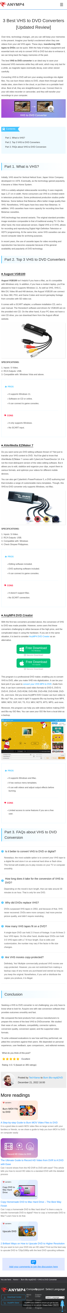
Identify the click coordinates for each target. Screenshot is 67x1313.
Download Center (12, 1297)
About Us (28, 1295)
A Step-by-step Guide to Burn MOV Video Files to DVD (29, 1122)
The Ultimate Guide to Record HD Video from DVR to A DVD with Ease (32, 1162)
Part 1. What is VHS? (15, 138)
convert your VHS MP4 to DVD (37, 684)
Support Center (38, 1295)
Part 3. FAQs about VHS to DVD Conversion (25, 147)
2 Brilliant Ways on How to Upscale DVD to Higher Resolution (33, 1243)
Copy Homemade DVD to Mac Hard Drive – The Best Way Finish (31, 1204)
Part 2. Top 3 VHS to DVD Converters (22, 142)
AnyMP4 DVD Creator (39, 636)
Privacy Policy (47, 1305)
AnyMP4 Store (11, 1303)
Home (15, 1280)
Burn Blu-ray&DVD (53, 1077)
